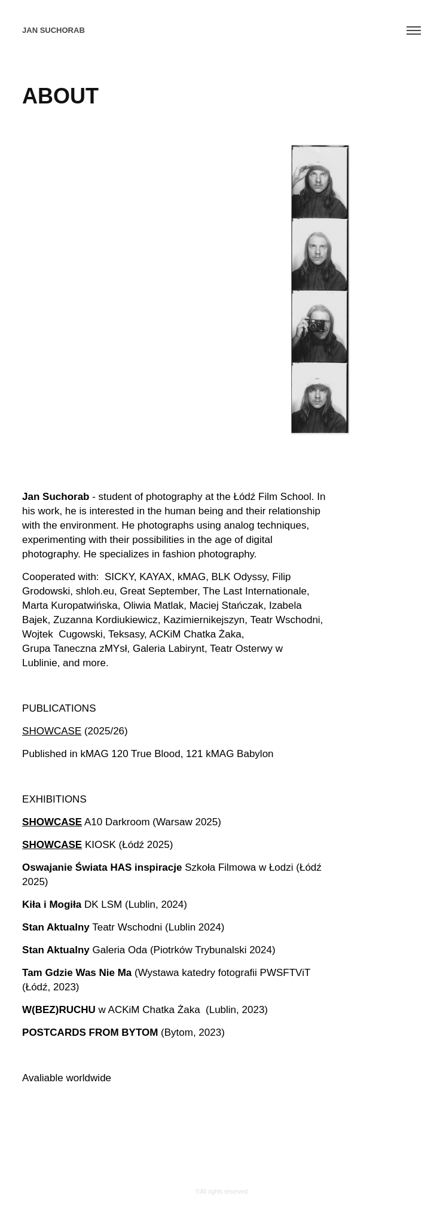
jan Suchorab (53, 30)
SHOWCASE (51, 731)
